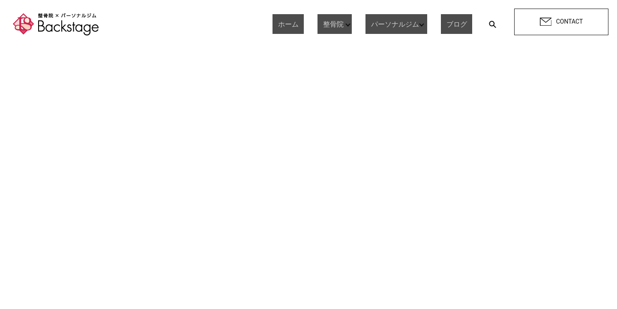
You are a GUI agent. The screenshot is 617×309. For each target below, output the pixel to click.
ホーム (304, 24)
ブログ (462, 24)
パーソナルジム (400, 24)
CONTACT (561, 22)
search (492, 24)
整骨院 (338, 24)
